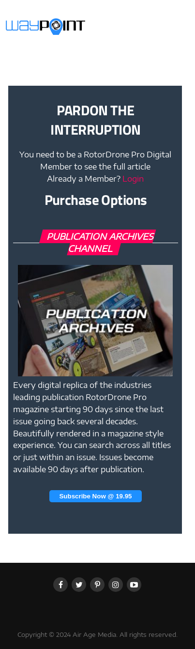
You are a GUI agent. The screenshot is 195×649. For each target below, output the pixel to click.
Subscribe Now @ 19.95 (95, 496)
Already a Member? (95, 179)
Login (133, 179)
